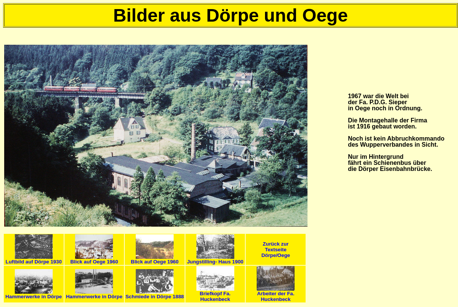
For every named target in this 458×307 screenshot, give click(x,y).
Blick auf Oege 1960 (94, 259)
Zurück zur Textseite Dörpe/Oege (275, 249)
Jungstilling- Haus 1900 (215, 259)
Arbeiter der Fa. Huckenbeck (276, 294)
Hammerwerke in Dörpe (33, 294)
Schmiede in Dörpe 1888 (154, 294)
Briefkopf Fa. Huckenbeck (215, 294)
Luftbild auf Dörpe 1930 (34, 259)
